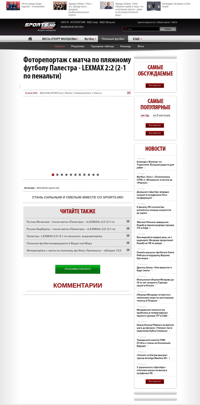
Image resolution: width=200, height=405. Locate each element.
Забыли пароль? (164, 22)
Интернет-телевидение (40, 27)
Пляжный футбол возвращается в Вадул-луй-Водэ (59, 243)
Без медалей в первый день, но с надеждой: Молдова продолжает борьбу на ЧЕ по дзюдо (155, 240)
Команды (125, 46)
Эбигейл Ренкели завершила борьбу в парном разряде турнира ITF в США (155, 224)
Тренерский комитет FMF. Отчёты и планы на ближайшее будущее (153, 342)
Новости (60, 46)
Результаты (77, 46)
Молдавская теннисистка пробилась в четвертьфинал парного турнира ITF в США (153, 312)
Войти (174, 22)
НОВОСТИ (65, 22)
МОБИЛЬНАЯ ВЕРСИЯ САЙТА (72, 27)
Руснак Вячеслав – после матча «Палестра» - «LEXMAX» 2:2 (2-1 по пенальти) (71, 222)
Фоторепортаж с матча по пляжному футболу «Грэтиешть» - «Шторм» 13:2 (74, 250)
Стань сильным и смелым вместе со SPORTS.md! (77, 197)
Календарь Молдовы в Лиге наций (168, 5)
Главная (30, 38)
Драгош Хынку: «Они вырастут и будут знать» (154, 269)
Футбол (89, 38)
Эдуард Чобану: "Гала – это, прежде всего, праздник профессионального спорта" (72, 9)
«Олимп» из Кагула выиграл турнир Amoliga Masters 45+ (153, 356)
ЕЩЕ (136, 38)
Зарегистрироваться (147, 22)
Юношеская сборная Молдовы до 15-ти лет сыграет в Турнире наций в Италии (155, 282)
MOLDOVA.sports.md (48, 188)
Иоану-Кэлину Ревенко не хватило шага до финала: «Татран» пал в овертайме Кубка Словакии (155, 327)
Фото (141, 46)
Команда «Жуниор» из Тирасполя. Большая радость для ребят (155, 164)
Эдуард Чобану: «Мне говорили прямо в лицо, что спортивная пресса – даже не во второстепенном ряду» (121, 9)
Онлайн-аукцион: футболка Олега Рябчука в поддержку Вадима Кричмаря (155, 255)
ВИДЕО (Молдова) (107, 22)
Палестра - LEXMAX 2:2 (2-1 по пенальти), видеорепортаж (64, 236)
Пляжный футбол (113, 38)
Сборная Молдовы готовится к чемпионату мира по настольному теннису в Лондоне (155, 297)
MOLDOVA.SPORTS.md (51, 93)
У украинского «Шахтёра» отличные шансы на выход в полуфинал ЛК (152, 370)
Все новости (155, 85)
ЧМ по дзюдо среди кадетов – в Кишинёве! (25, 5)
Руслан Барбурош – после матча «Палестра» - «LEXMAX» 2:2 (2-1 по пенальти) (71, 229)
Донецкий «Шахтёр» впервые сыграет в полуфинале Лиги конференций (153, 194)
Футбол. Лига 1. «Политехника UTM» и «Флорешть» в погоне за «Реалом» (154, 179)
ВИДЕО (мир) (92, 22)
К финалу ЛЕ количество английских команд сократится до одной (154, 209)
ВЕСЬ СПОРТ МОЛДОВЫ (59, 38)
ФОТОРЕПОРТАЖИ (77, 22)
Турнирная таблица (102, 46)
